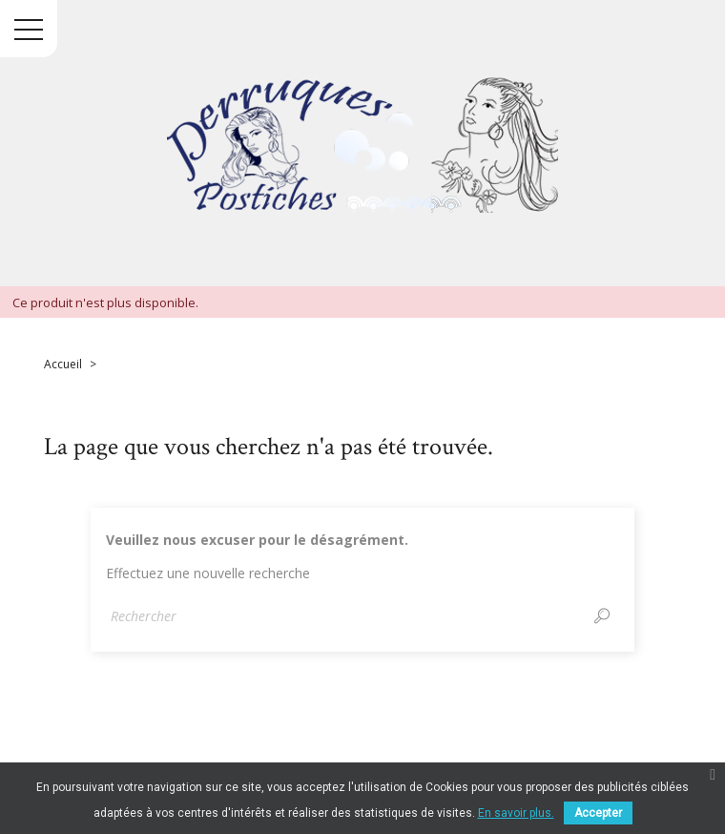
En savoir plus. (516, 813)
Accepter (598, 813)
